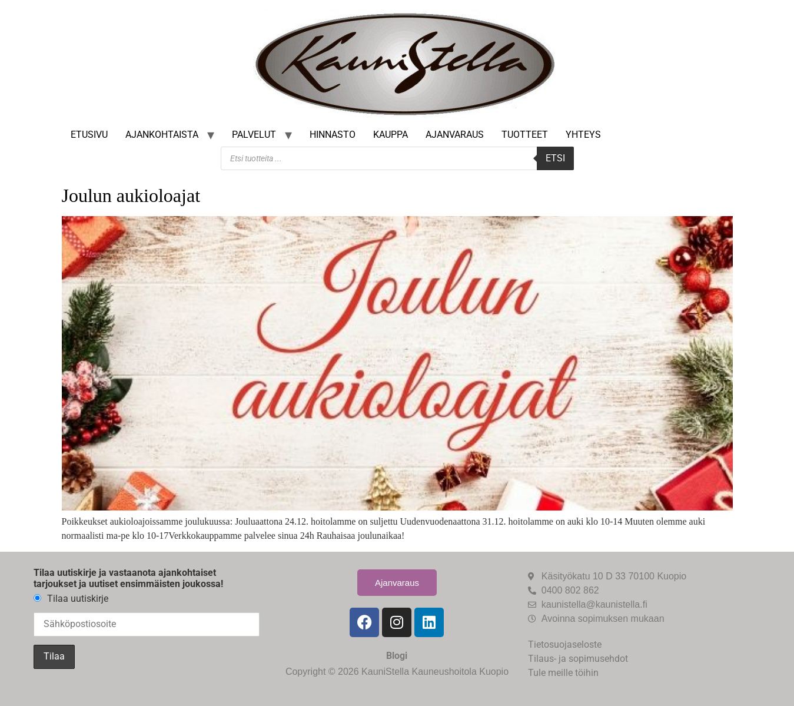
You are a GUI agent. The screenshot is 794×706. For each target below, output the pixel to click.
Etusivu (89, 134)
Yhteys (583, 134)
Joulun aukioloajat (131, 195)
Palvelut (254, 134)
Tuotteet (524, 134)
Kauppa (390, 134)
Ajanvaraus (455, 134)
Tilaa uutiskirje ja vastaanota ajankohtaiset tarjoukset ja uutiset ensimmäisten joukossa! (128, 578)
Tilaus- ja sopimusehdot (578, 658)
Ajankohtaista (161, 134)
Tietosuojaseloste (565, 644)
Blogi (396, 655)
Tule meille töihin (563, 672)
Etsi (555, 158)
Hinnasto (333, 134)
